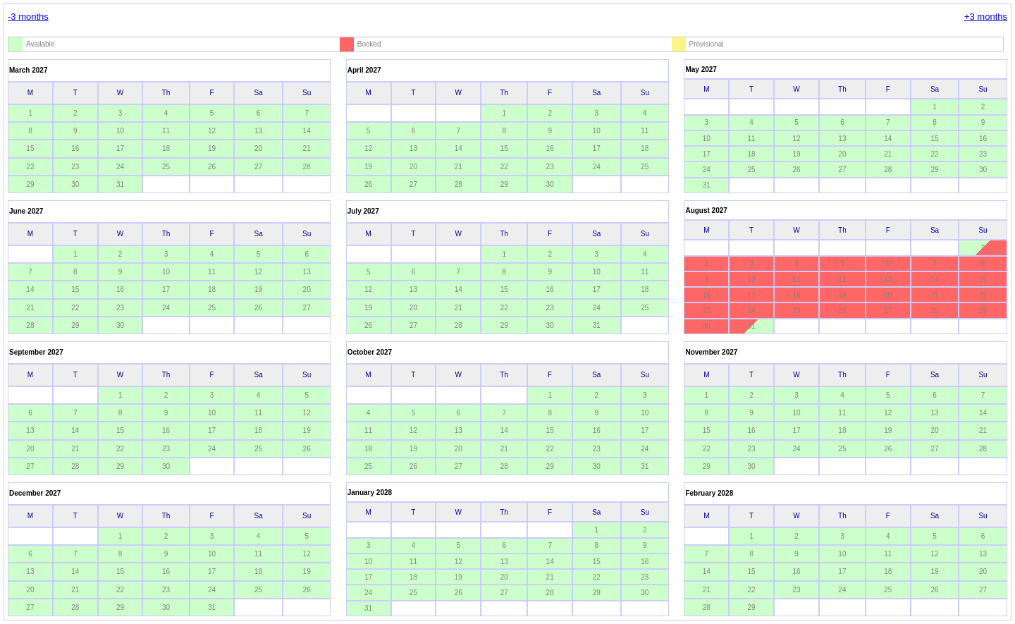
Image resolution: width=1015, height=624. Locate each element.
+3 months (985, 16)
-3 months (28, 16)
